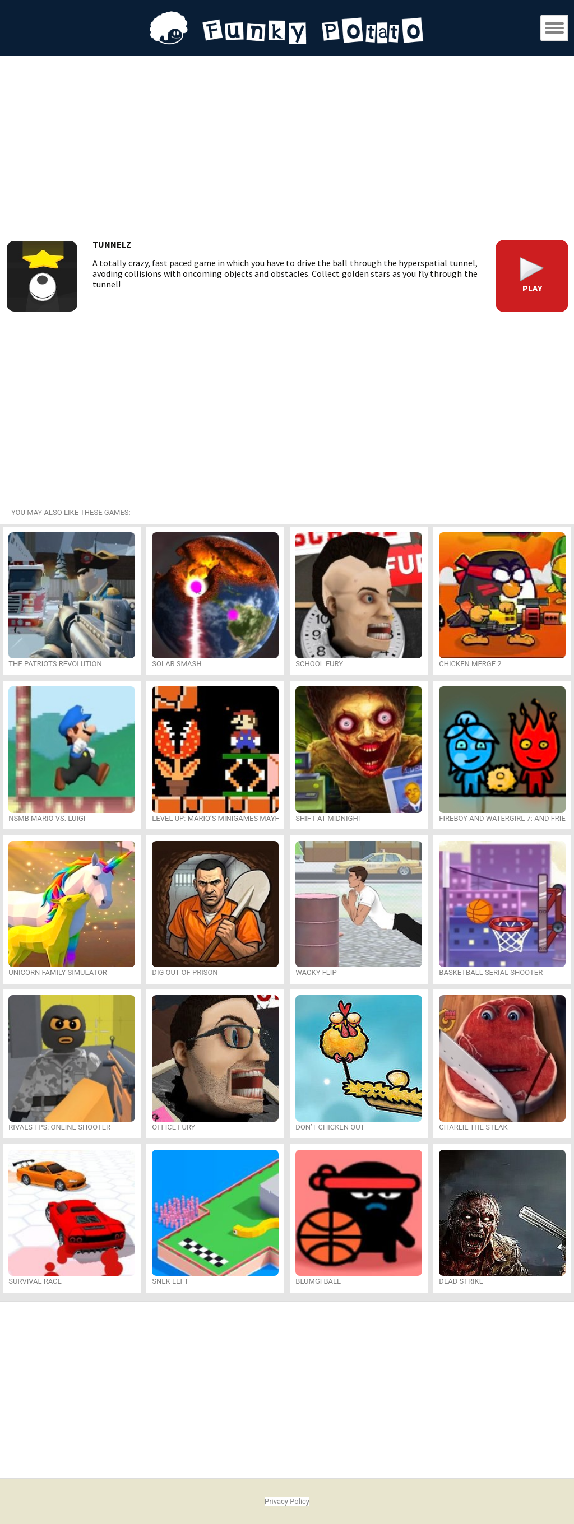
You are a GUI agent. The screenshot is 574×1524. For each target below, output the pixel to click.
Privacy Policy (287, 1501)
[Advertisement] (287, 146)
